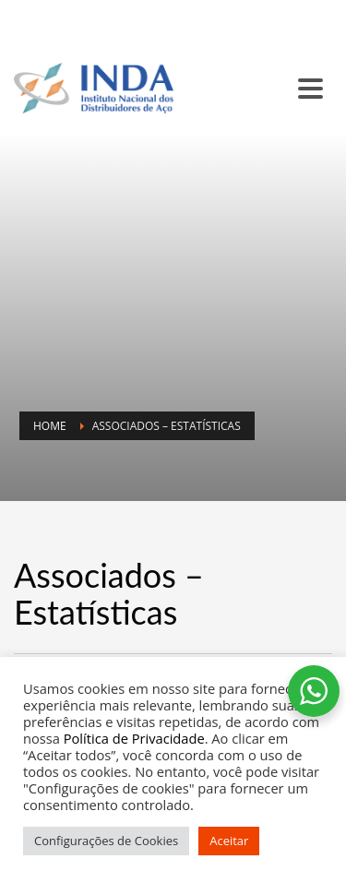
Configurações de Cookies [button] (106, 840)
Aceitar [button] (228, 840)
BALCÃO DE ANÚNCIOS (212, 11)
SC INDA (117, 11)
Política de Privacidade (134, 738)
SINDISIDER (50, 11)
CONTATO (47, 33)
